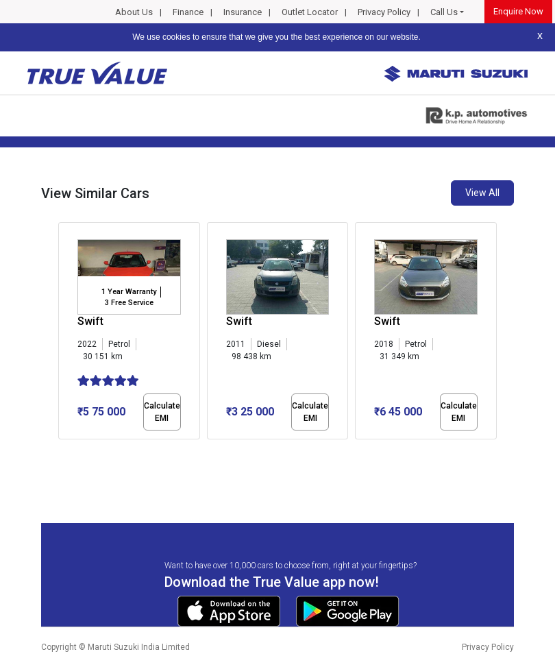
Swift (90, 321)
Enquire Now (518, 11)
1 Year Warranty (128, 291)
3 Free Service (129, 302)
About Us (134, 12)
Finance (188, 12)
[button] (62, 451)
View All (482, 192)
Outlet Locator (310, 12)
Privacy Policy (384, 12)
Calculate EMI (162, 412)
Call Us (444, 12)
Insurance (242, 12)
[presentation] (65, 333)
